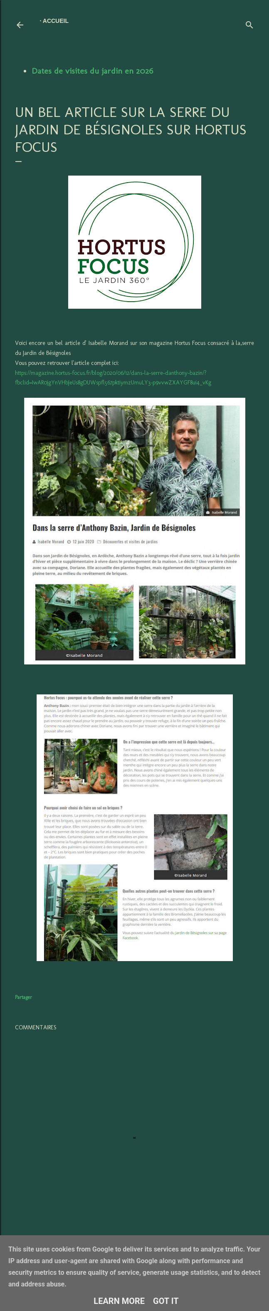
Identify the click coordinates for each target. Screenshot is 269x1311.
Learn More (119, 1301)
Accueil (56, 20)
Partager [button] (23, 997)
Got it (166, 1301)
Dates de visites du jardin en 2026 (92, 71)
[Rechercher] (249, 23)
